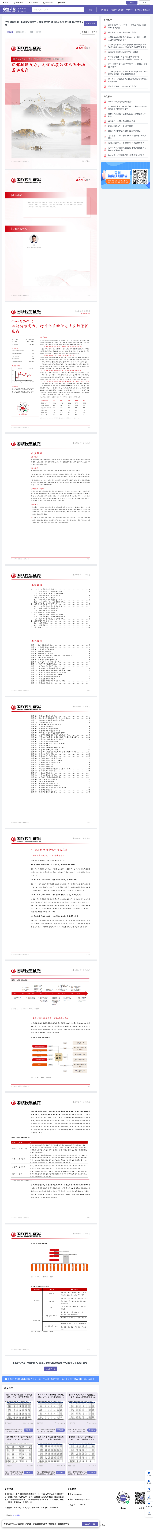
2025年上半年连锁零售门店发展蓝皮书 (126, 143)
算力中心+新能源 (123, 52)
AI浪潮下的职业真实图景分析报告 (126, 155)
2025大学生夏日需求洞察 (120, 126)
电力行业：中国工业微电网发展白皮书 (127, 38)
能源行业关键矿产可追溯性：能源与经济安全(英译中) (127, 65)
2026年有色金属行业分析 (122, 32)
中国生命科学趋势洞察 (121, 121)
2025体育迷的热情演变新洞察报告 (124, 131)
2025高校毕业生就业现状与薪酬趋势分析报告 (127, 115)
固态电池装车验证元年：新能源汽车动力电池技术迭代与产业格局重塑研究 (127, 46)
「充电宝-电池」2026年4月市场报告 (127, 26)
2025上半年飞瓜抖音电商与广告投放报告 (127, 137)
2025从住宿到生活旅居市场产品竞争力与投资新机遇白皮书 (127, 149)
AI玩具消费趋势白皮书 (120, 102)
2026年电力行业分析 (122, 86)
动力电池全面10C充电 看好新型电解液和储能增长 (128, 80)
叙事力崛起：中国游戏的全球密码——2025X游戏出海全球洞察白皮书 (127, 108)
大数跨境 (16, 1515)
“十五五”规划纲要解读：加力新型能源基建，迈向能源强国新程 (128, 73)
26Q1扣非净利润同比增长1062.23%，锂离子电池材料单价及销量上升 (125, 58)
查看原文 (28, 1430)
